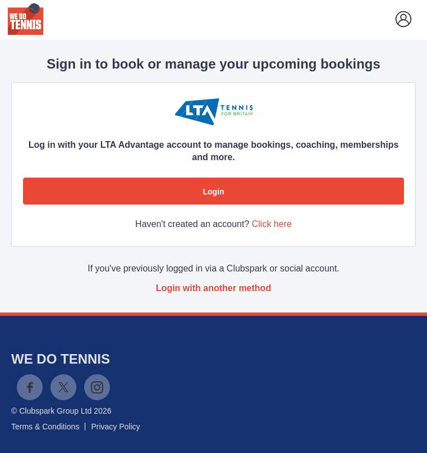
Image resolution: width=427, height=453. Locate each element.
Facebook (30, 387)
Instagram (97, 387)
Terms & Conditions (45, 426)
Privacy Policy (115, 426)
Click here (272, 224)
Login (213, 191)
